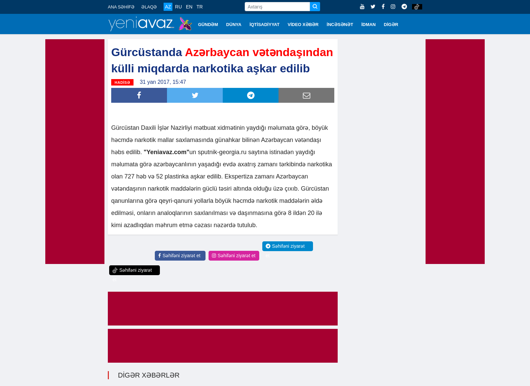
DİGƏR (391, 24)
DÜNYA (233, 24)
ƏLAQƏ (149, 6)
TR (199, 6)
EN (189, 6)
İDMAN (368, 24)
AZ (168, 6)
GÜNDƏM (208, 24)
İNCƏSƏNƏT (340, 24)
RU (178, 6)
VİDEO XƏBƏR (303, 24)
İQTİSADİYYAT (264, 24)
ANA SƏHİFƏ (121, 6)
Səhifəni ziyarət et (179, 255)
